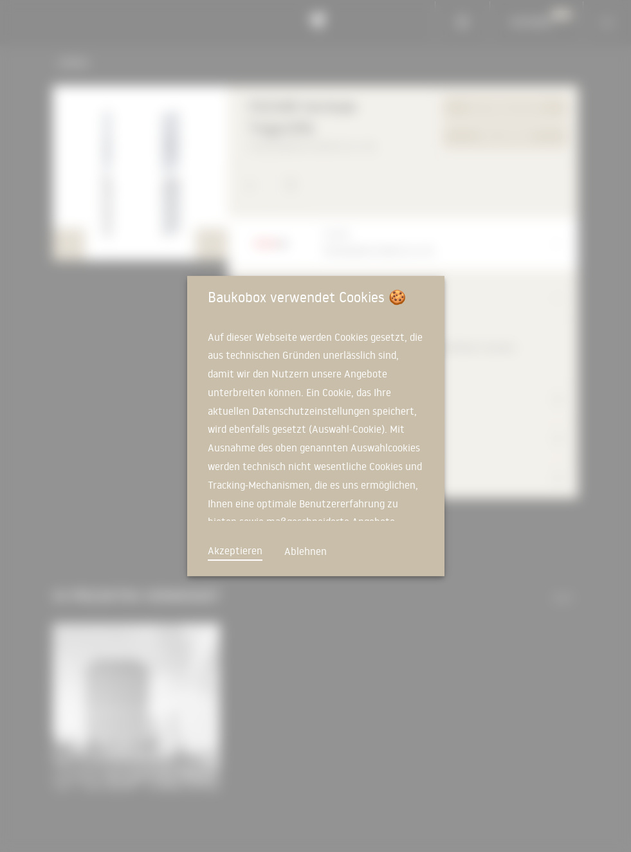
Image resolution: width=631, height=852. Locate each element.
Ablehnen (305, 551)
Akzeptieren (235, 550)
